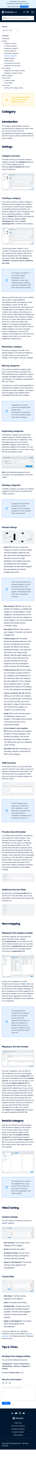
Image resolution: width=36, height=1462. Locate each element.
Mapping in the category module (15, 70)
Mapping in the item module (13, 73)
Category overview (10, 43)
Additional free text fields (12, 66)
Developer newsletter (18, 1429)
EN (27, 12)
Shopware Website (18, 1432)
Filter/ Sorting (6, 78)
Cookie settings (18, 1435)
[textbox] (18, 18)
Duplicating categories (12, 53)
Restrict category (7, 75)
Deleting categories (11, 56)
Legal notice (18, 1423)
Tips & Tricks (6, 85)
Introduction (5, 38)
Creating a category (11, 46)
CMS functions (9, 61)
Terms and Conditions (18, 1426)
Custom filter (9, 83)
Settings (4, 41)
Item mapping (6, 68)
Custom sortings (10, 80)
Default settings (9, 58)
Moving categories (10, 51)
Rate (6, 1403)
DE (24, 12)
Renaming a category (11, 48)
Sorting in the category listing (14, 88)
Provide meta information (12, 63)
